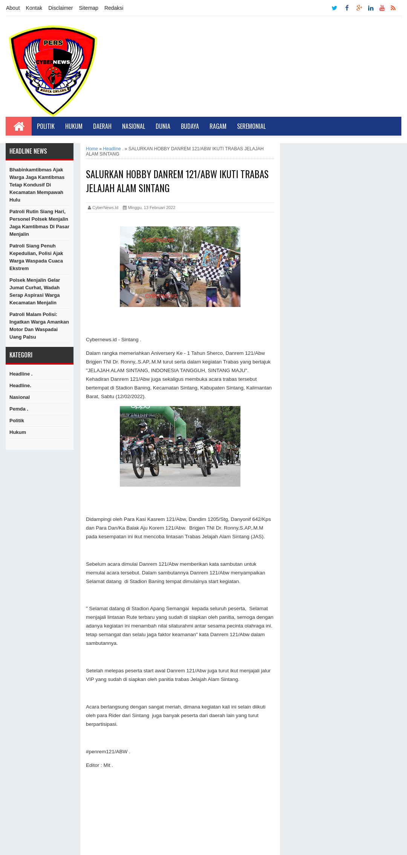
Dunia (163, 126)
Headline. (20, 385)
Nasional (133, 126)
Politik (46, 126)
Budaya (190, 126)
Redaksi (114, 8)
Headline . (20, 374)
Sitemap (88, 8)
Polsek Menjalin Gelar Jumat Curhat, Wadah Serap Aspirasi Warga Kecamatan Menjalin (34, 291)
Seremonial (251, 126)
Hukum (74, 126)
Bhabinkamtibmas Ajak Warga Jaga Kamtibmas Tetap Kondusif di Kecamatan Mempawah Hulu (36, 185)
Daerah (102, 126)
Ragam (218, 126)
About (13, 8)
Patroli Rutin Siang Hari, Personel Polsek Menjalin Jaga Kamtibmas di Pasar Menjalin (39, 223)
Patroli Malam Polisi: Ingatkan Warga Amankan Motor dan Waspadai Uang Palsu (39, 325)
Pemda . (18, 409)
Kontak (34, 8)
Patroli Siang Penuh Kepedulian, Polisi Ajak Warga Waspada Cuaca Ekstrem (36, 257)
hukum (17, 432)
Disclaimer (60, 8)
